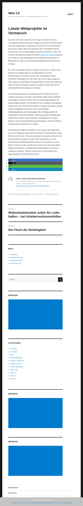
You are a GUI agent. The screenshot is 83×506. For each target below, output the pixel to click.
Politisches (54, 194)
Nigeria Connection (17, 361)
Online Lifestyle (16, 364)
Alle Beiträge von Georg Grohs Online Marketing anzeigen (32, 186)
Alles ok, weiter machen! (18, 503)
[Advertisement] (36, 315)
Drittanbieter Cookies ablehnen (37, 503)
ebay (12, 355)
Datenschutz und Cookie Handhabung (60, 503)
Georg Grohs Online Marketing (20, 194)
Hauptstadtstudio (16, 358)
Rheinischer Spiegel (47, 55)
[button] (12, 160)
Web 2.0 (13, 376)
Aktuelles (47, 194)
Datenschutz (13, 487)
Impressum (12, 493)
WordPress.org (15, 263)
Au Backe (13, 352)
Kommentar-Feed (16, 260)
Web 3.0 (14, 13)
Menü (70, 14)
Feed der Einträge (16, 257)
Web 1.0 (13, 373)
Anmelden (14, 254)
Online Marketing (16, 367)
